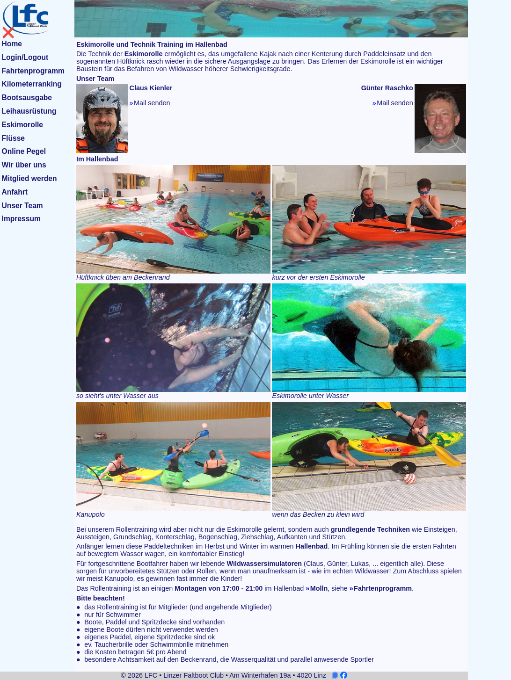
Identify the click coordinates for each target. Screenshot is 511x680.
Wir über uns (24, 165)
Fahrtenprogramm (33, 71)
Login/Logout (25, 57)
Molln (319, 588)
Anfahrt (15, 192)
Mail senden (152, 103)
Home (12, 44)
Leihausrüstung (29, 111)
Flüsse (13, 138)
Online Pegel (24, 151)
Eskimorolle (22, 125)
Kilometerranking (32, 84)
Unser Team (22, 206)
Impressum (21, 219)
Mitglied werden (29, 178)
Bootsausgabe (27, 97)
